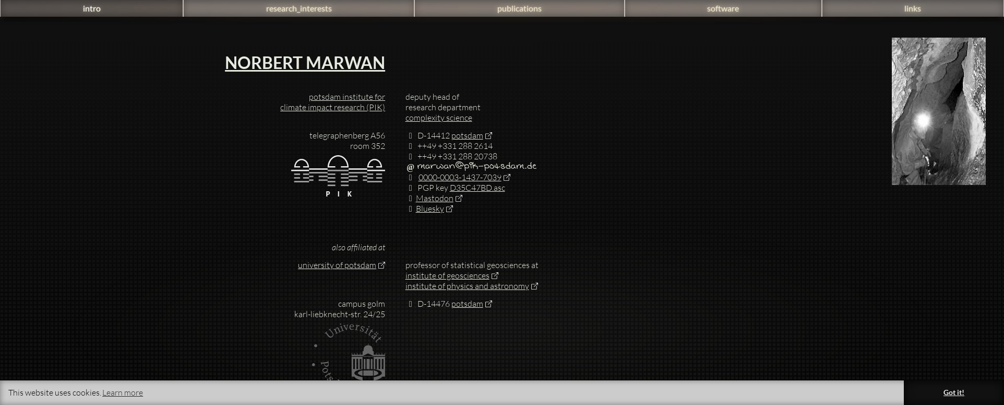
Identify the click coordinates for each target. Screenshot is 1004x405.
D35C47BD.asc (477, 187)
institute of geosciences (447, 275)
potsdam (467, 135)
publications (519, 8)
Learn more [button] (122, 392)
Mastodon (429, 198)
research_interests (299, 8)
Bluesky (424, 208)
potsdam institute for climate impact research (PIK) (332, 101)
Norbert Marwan (305, 62)
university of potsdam (337, 265)
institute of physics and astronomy (467, 286)
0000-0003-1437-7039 (453, 177)
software (723, 8)
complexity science (438, 117)
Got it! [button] (953, 392)
